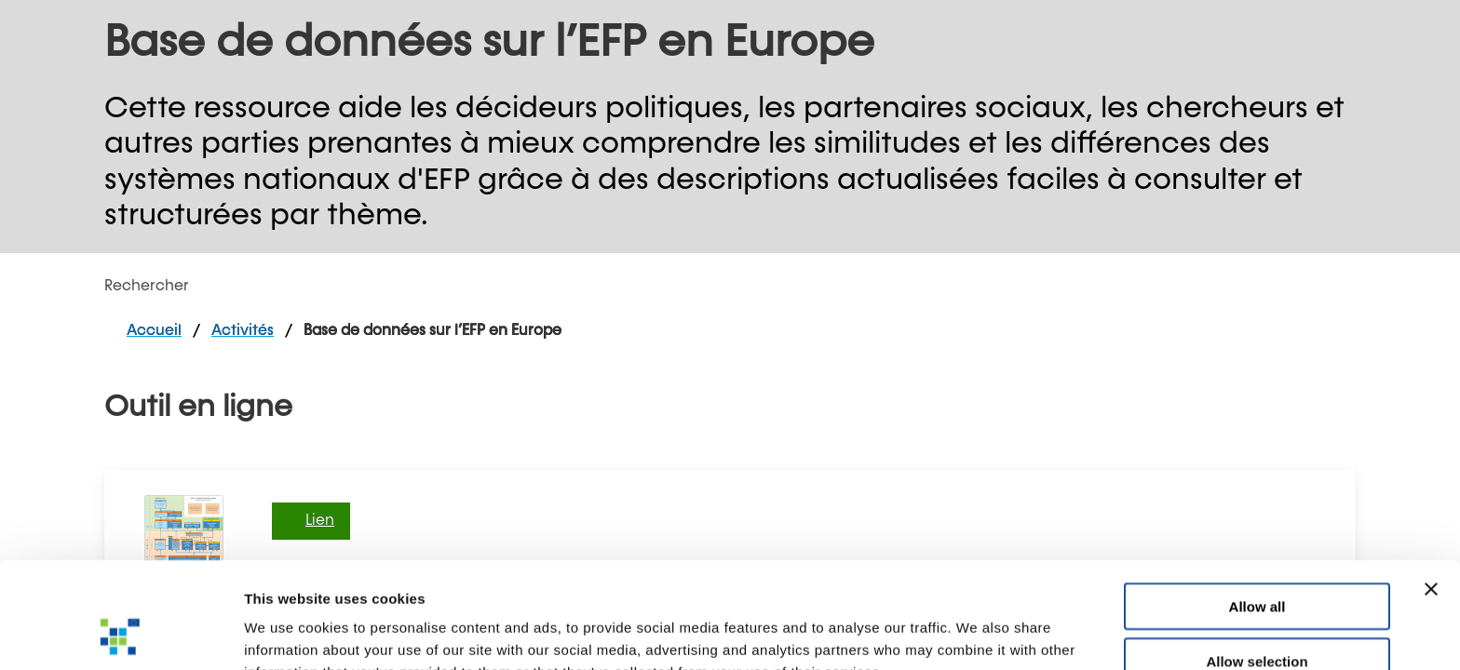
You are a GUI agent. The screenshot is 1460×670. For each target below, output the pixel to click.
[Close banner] (1431, 489)
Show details (977, 633)
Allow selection (1256, 562)
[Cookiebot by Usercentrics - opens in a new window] (120, 634)
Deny (1257, 615)
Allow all (1257, 507)
